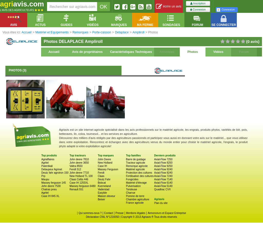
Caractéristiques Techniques (131, 52)
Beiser (101, 199)
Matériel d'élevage (136, 182)
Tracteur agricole (135, 162)
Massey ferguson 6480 (83, 186)
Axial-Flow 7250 (163, 159)
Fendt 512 (75, 169)
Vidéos (218, 52)
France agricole (135, 202)
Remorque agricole (137, 166)
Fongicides (132, 179)
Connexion (198, 9)
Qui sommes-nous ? (90, 213)
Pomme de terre (135, 196)
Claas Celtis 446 (79, 179)
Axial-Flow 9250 (163, 166)
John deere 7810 (79, 159)
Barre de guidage (136, 159)
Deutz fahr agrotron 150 (55, 172)
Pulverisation (133, 186)
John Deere (104, 159)
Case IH (102, 166)
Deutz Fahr (104, 179)
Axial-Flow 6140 (163, 182)
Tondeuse (131, 189)
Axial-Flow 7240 (163, 176)
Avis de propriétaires (87, 52)
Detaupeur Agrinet (51, 169)
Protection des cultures (139, 172)
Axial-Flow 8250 (163, 162)
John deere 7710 (79, 172)
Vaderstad (103, 189)
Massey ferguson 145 (53, 182)
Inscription (197, 3)
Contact (108, 213)
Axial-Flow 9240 (163, 169)
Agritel (45, 162)
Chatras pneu (49, 189)
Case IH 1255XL (79, 182)
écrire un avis (168, 6)
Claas (101, 176)
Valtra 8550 (76, 166)
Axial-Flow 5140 (163, 186)
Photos (192, 52)
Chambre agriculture (137, 199)
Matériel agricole (135, 169)
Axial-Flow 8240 (163, 172)
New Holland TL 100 (81, 176)
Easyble (102, 192)
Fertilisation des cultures (140, 176)
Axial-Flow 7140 (163, 179)
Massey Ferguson (108, 169)
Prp (43, 176)
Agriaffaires (47, 159)
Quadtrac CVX (162, 189)
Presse (120, 213)
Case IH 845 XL (50, 196)
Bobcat (102, 182)
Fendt (101, 172)
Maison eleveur (106, 196)
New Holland (105, 162)
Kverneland (104, 186)
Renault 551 (76, 189)
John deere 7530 (51, 186)
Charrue (130, 192)
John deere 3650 (79, 162)
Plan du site (160, 203)
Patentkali (47, 166)
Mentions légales (135, 213)
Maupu (45, 179)
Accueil (54, 52)
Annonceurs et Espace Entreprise (167, 213)
